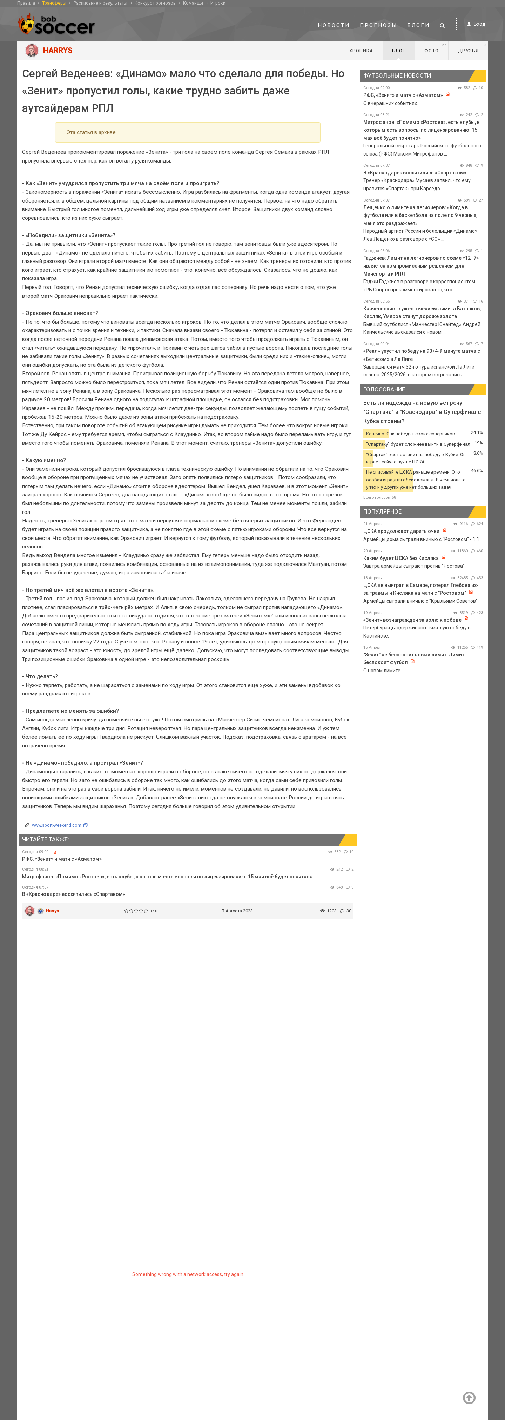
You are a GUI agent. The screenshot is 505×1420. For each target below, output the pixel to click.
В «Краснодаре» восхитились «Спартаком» (73, 894)
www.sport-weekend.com (56, 825)
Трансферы (54, 3)
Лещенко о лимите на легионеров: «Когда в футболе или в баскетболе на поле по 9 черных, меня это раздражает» (420, 215)
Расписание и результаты (100, 3)
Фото (435, 48)
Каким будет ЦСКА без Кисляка (401, 558)
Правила (26, 3)
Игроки (217, 3)
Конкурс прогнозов (155, 3)
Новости (334, 25)
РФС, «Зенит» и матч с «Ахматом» (62, 859)
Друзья (472, 48)
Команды (193, 3)
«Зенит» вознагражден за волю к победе (412, 620)
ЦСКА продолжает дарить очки (401, 531)
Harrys (52, 910)
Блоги (419, 25)
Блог (402, 48)
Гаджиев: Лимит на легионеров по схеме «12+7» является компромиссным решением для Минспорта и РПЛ (421, 266)
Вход (474, 24)
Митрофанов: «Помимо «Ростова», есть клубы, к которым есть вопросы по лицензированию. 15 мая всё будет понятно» (167, 876)
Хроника (361, 50)
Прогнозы (379, 25)
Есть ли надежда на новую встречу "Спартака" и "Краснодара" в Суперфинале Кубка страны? (422, 411)
